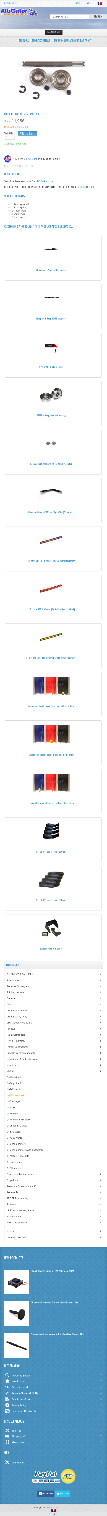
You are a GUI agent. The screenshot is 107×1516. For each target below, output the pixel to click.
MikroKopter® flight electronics (23, 1059)
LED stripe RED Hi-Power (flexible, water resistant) (51, 609)
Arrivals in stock (16, 1387)
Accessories (13, 980)
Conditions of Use (18, 1399)
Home (77, 3)
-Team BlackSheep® (19, 1119)
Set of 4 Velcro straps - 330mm (51, 900)
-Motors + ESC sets (19, 1155)
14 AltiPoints (30, 158)
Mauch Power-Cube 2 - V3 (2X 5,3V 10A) (52, 1271)
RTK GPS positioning (17, 1198)
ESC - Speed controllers (19, 1022)
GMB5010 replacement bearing (51, 415)
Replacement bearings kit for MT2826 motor (51, 464)
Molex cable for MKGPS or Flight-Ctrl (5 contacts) (51, 512)
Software (11, 1204)
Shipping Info (15, 1436)
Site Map (13, 1430)
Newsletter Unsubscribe (21, 1411)
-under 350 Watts (18, 1125)
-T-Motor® (14, 1089)
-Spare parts (15, 1162)
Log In (88, 3)
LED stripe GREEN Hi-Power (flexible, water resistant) (51, 657)
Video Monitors (15, 1216)
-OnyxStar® (15, 1083)
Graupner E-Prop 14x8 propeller (51, 270)
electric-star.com (17, 1442)
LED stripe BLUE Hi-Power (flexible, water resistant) (51, 561)
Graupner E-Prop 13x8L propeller (51, 318)
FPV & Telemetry (16, 1040)
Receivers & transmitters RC (21, 1186)
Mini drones (13, 1065)
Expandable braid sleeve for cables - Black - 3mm (51, 706)
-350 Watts (15, 1131)
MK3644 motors (44, 181)
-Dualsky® (14, 1101)
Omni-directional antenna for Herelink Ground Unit (57, 1334)
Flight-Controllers (16, 1034)
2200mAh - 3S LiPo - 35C (51, 367)
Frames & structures (17, 1046)
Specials (11, 1231)
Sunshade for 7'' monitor (51, 948)
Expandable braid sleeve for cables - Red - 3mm (51, 754)
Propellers (12, 1180)
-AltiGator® (15, 1077)
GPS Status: (14, 1462)
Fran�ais (53, 1512)
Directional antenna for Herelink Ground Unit (54, 1302)
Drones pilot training (17, 1010)
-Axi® (12, 1107)
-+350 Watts (15, 1137)
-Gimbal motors (17, 1143)
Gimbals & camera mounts (21, 1053)
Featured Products (16, 1237)
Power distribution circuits (20, 1174)
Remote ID (12, 1192)
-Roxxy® (13, 1113)
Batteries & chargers (18, 986)
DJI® (9, 1004)
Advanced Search (17, 1375)
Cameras (11, 998)
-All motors (15, 1168)
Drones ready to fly (17, 1016)
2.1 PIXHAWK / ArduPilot (20, 974)
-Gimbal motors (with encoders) (26, 1149)
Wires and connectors (18, 1222)
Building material (16, 992)
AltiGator (55, 1507)
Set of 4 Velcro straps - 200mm (51, 851)
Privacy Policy (15, 1405)
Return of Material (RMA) (21, 1393)
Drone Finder (10, 3)
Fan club (11, 1028)
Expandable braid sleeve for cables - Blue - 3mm (51, 803)
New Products (16, 1381)
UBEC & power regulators (20, 1210)
